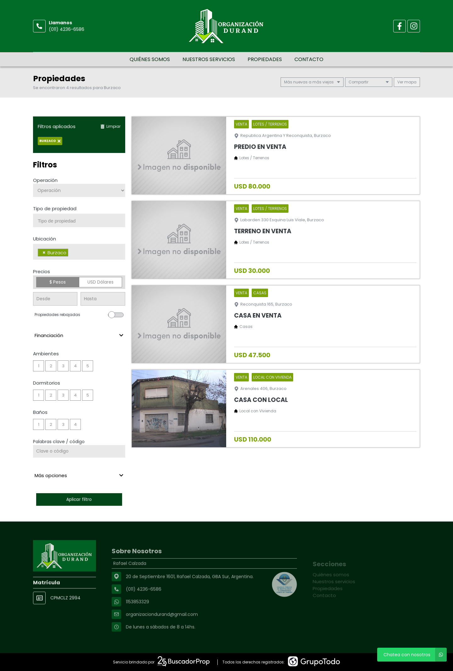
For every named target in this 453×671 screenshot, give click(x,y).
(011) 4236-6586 (66, 29)
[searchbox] (81, 221)
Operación (45, 180)
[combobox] (79, 220)
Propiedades (265, 59)
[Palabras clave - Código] (79, 451)
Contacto (308, 59)
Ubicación (44, 238)
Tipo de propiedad (54, 208)
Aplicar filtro (79, 499)
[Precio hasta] (103, 299)
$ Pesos (57, 282)
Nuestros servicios (208, 59)
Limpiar (110, 126)
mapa (407, 82)
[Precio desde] (55, 299)
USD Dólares (100, 282)
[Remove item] (44, 252)
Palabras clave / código (59, 441)
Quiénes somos (150, 59)
